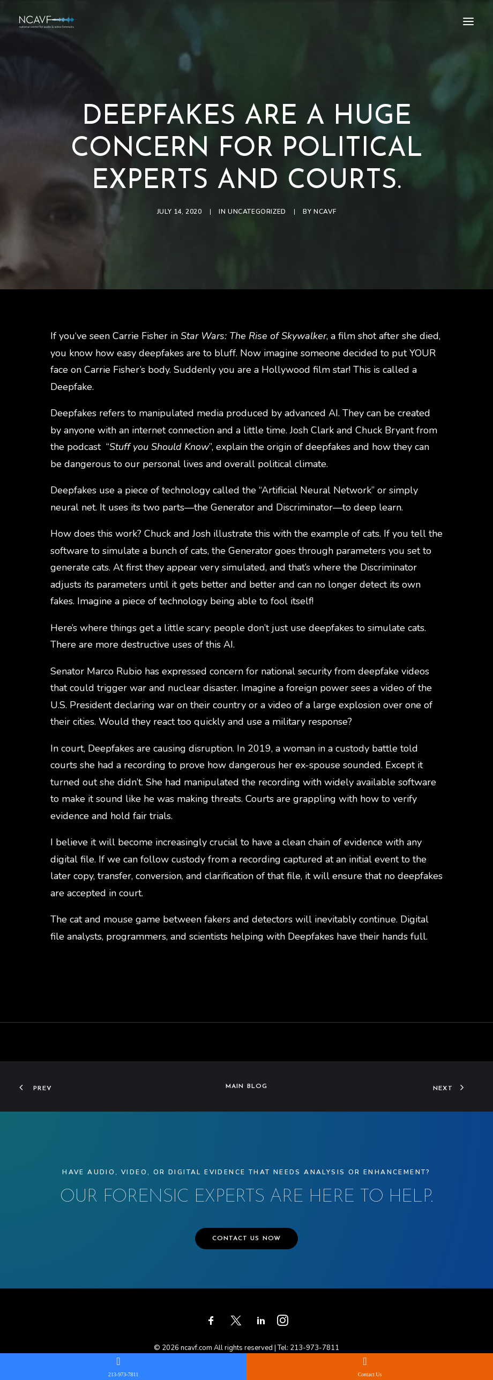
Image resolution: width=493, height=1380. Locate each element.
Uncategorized (257, 211)
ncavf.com (196, 1348)
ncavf (324, 211)
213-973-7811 (314, 1348)
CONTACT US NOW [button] (246, 1238)
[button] (468, 21)
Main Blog (247, 1086)
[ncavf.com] (48, 21)
